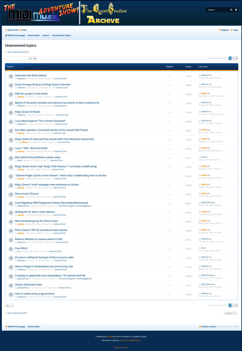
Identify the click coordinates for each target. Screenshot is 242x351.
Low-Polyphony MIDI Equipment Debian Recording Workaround (51, 202)
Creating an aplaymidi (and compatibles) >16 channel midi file (50, 275)
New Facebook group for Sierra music (36, 221)
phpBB (110, 336)
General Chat (60, 78)
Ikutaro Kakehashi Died (28, 284)
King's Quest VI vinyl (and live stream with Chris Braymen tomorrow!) (54, 139)
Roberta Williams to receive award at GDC (39, 239)
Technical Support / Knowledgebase (74, 205)
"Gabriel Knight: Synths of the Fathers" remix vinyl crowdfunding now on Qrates (60, 175)
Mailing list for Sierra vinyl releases (35, 211)
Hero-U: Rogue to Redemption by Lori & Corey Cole (44, 266)
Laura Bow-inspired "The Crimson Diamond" (40, 121)
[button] (236, 58)
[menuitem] (22, 30)
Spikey (21, 96)
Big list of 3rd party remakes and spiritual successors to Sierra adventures (57, 102)
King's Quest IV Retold (27, 111)
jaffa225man (23, 205)
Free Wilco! (21, 248)
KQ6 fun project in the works (31, 93)
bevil (20, 160)
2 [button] (233, 58)
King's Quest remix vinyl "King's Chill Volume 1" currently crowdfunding (56, 166)
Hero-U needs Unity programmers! (35, 293)
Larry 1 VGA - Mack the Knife (31, 148)
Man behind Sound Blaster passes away (37, 157)
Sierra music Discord (26, 193)
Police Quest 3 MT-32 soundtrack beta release (41, 230)
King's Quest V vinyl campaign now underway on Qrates (47, 184)
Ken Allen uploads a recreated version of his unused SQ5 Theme (51, 130)
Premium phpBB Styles (129, 340)
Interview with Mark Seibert (31, 75)
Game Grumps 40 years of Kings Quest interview (42, 84)
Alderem (22, 78)
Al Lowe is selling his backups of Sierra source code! (44, 257)
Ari (19, 251)
